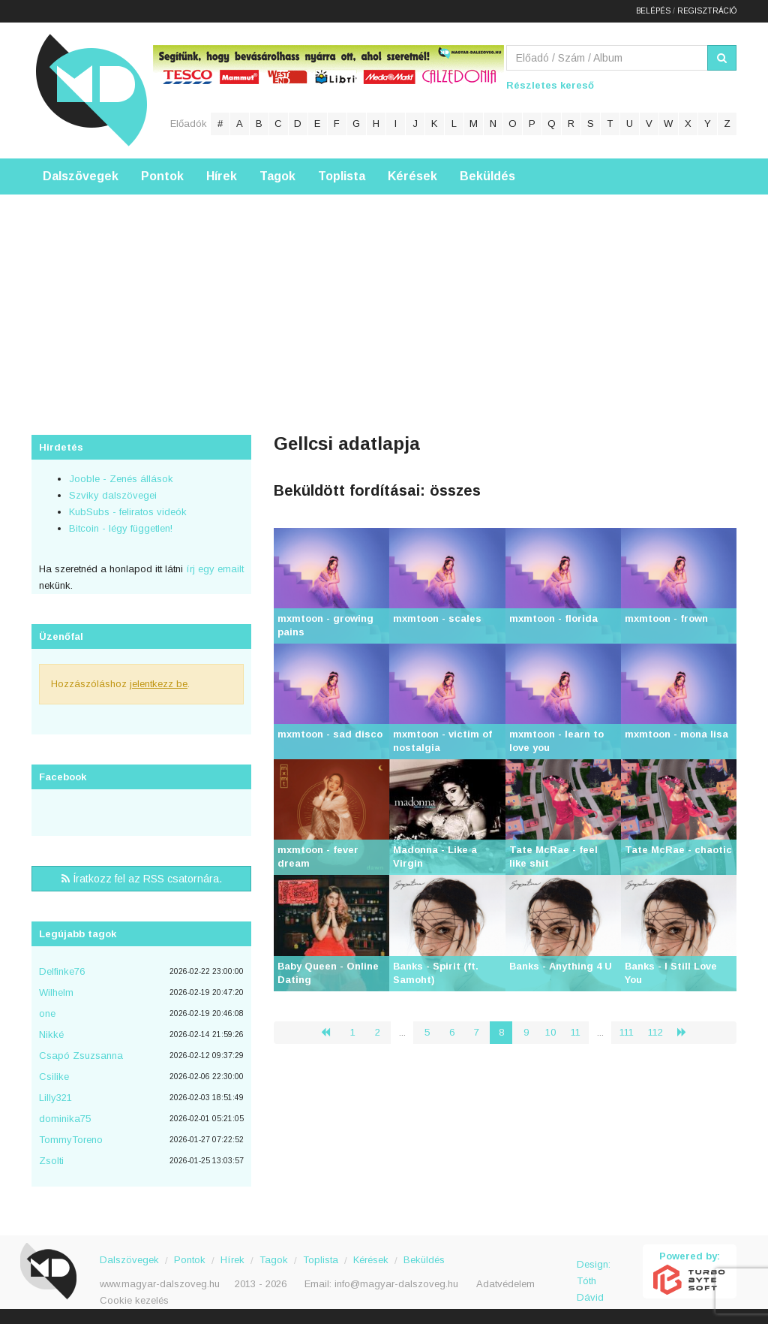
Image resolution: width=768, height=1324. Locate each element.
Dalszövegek (80, 176)
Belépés (653, 11)
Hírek (221, 176)
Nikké (51, 1034)
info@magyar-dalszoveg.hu (396, 1283)
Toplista (341, 176)
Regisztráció (706, 11)
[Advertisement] (384, 300)
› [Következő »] (687, 1032)
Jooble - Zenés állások (121, 478)
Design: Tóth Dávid (593, 1272)
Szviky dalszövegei (113, 495)
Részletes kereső (550, 85)
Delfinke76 (62, 971)
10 (550, 1032)
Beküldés (487, 176)
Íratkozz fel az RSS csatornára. (142, 879)
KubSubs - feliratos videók (128, 511)
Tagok (278, 176)
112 (655, 1032)
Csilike (54, 1076)
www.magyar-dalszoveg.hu (160, 1283)
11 (575, 1032)
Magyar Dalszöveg (92, 89)
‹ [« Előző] (331, 1032)
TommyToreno (71, 1139)
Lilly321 (55, 1097)
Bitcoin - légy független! (120, 528)
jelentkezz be (159, 683)
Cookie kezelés (134, 1300)
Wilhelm (56, 992)
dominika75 (65, 1118)
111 (627, 1032)
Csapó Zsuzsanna (81, 1055)
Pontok (162, 176)
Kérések (412, 176)
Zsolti (51, 1160)
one (47, 1013)
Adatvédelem (505, 1283)
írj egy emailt (213, 569)
